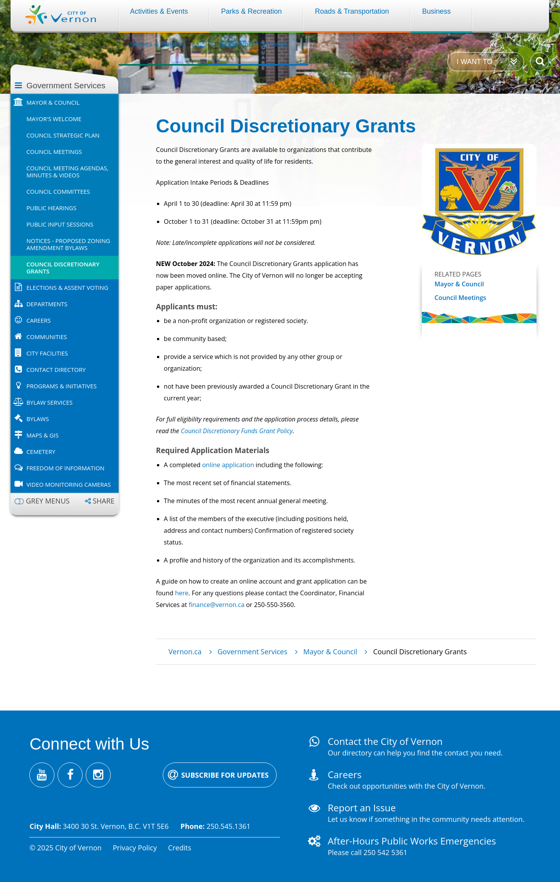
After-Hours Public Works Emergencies (412, 840)
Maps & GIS (42, 435)
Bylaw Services (49, 402)
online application (228, 465)
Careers (38, 320)
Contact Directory (55, 369)
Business (436, 11)
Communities (46, 337)
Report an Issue (362, 807)
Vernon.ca (185, 651)
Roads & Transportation (352, 11)
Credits (179, 847)
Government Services (253, 44)
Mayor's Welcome (53, 119)
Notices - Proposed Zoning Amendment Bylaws (68, 244)
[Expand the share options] (99, 501)
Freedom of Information (65, 468)
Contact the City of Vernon (385, 741)
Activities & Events (159, 11)
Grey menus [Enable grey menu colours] (48, 501)
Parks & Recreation (251, 11)
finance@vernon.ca (216, 604)
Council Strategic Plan (62, 135)
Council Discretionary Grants (62, 267)
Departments (46, 304)
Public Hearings (51, 208)
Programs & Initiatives (61, 386)
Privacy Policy (135, 847)
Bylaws (37, 419)
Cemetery (40, 451)
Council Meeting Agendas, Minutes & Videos (67, 171)
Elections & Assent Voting (67, 287)
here (181, 593)
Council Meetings (54, 151)
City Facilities (47, 353)
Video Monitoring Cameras (68, 484)
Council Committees (58, 191)
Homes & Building (158, 44)
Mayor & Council (52, 102)
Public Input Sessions (59, 224)
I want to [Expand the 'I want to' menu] (474, 62)
